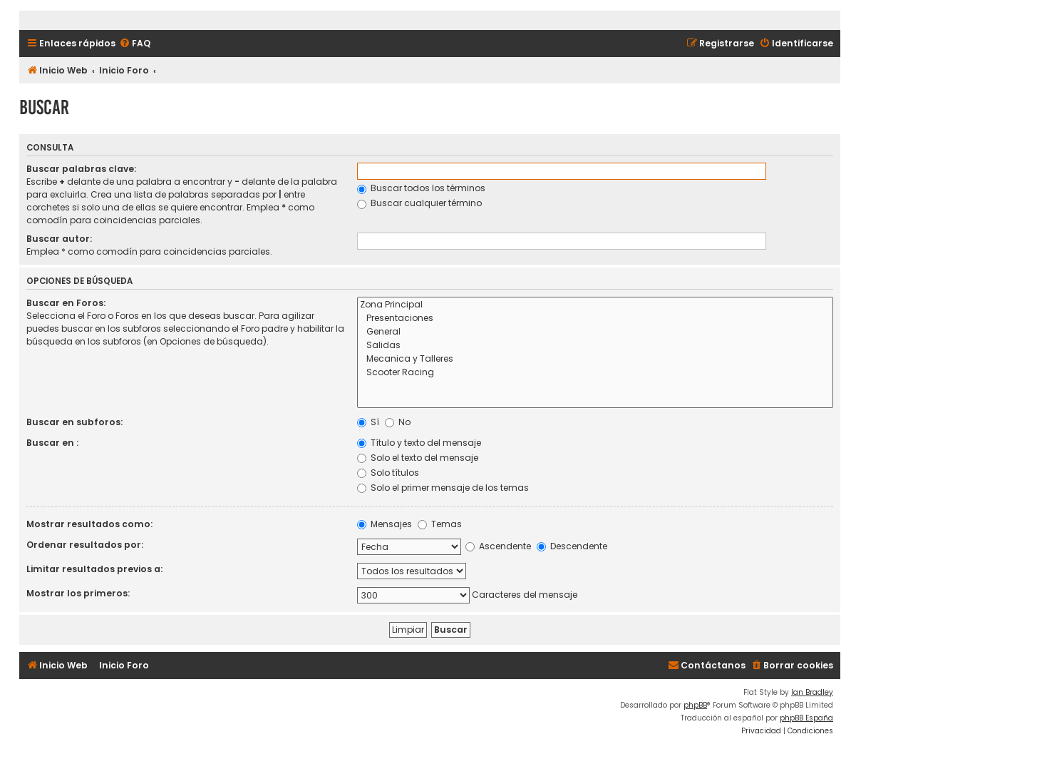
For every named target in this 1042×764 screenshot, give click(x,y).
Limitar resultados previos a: (94, 569)
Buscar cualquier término (419, 203)
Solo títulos (388, 473)
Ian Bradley (812, 692)
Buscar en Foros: (65, 303)
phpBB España (806, 718)
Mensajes (384, 524)
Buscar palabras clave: (81, 169)
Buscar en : (52, 443)
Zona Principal (595, 305)
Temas (440, 524)
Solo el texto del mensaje (417, 458)
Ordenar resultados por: (84, 545)
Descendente (572, 546)
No (398, 422)
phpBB (695, 705)
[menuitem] (134, 44)
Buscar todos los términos (421, 188)
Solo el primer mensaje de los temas (443, 488)
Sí (368, 422)
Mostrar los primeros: (78, 593)
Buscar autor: (59, 239)
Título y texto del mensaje (419, 443)
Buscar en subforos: (74, 422)
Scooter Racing (595, 373)
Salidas (595, 345)
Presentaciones (595, 318)
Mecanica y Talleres (595, 359)
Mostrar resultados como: (89, 524)
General (595, 332)
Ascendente (498, 546)
